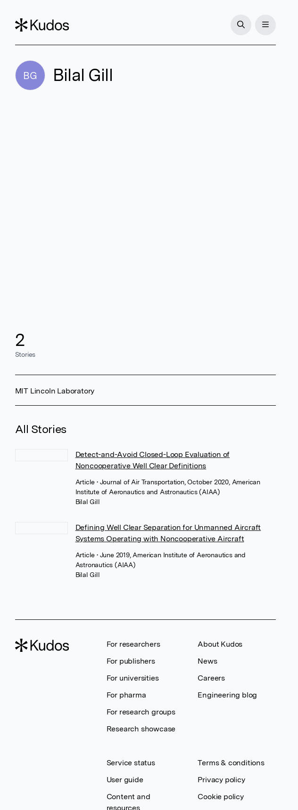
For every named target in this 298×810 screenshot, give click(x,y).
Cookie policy (220, 796)
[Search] (241, 25)
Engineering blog (227, 694)
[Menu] (265, 25)
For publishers (131, 661)
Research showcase (141, 728)
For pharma (126, 694)
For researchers (133, 644)
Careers (211, 678)
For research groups (141, 711)
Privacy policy (221, 779)
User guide (125, 779)
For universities (133, 678)
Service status (131, 762)
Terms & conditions (231, 762)
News (207, 661)
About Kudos (220, 644)
